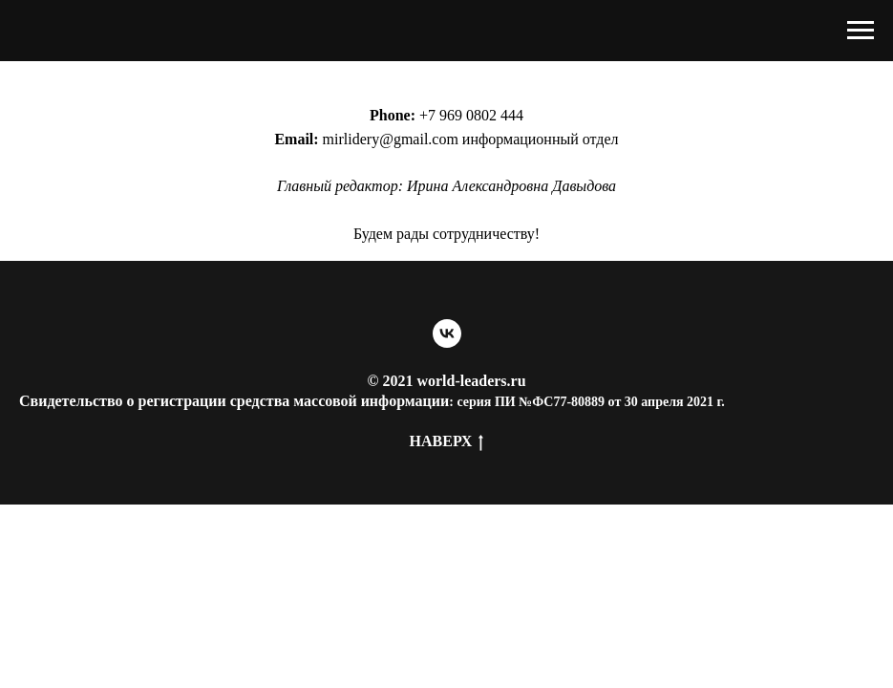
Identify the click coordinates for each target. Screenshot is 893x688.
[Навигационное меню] (860, 30)
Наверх (447, 442)
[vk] (447, 333)
